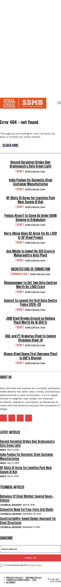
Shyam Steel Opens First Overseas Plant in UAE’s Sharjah (30, 356)
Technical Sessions (10, 505)
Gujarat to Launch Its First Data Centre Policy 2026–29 (30, 302)
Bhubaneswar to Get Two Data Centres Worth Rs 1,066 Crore (30, 285)
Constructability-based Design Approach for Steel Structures (28, 520)
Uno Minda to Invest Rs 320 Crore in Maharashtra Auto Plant (30, 253)
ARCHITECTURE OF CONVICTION (30, 269)
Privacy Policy (34, 565)
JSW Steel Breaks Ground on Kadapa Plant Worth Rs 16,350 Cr (30, 320)
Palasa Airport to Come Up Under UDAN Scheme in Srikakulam (30, 217)
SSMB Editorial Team (35, 171)
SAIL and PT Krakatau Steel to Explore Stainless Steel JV (30, 338)
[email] (30, 549)
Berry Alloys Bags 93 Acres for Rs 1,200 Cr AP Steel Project (30, 235)
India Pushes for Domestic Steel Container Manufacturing (30, 182)
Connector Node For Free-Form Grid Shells (26, 509)
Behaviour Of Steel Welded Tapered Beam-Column (27, 498)
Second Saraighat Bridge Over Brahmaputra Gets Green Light (30, 164)
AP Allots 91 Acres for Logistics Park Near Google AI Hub (30, 200)
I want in (30, 558)
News (20, 171)
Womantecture (20, 273)
